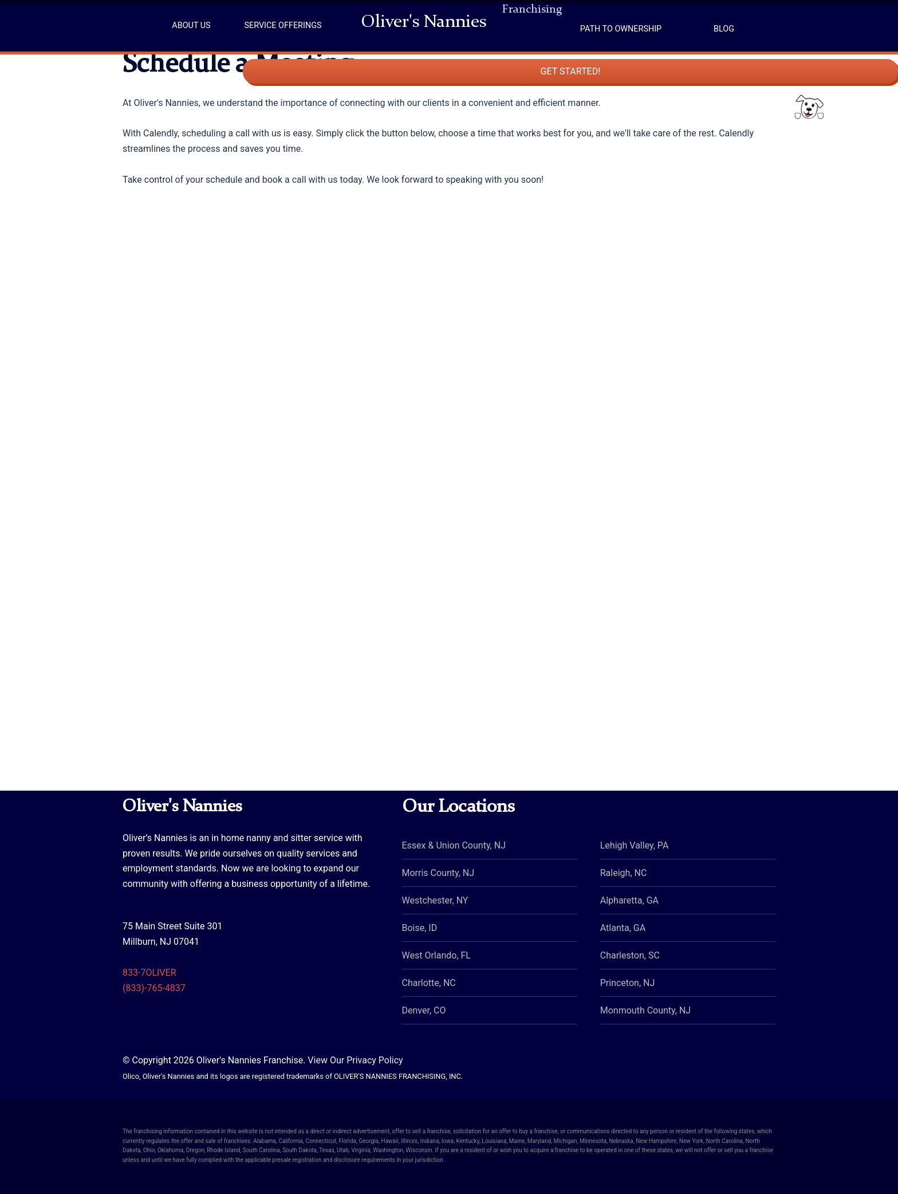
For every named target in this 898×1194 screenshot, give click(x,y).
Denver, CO (424, 1010)
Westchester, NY (435, 900)
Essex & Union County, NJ (454, 845)
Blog (724, 29)
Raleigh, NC (623, 872)
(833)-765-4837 (154, 988)
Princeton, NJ (627, 982)
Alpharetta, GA (629, 900)
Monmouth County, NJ (645, 1010)
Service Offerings (282, 25)
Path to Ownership (620, 29)
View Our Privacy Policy (355, 1060)
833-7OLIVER (149, 972)
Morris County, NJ (438, 872)
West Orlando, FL (436, 955)
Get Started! (841, 130)
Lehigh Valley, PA (634, 845)
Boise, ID (420, 927)
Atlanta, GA (622, 927)
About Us (191, 25)
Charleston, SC (630, 955)
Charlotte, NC (429, 982)
